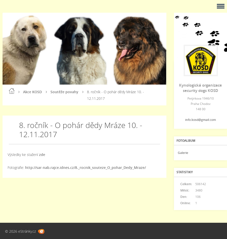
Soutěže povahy (64, 91)
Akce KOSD (32, 91)
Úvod (11, 91)
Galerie (183, 153)
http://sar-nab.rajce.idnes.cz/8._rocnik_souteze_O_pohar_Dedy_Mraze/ (85, 167)
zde (42, 154)
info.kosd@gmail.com (200, 120)
